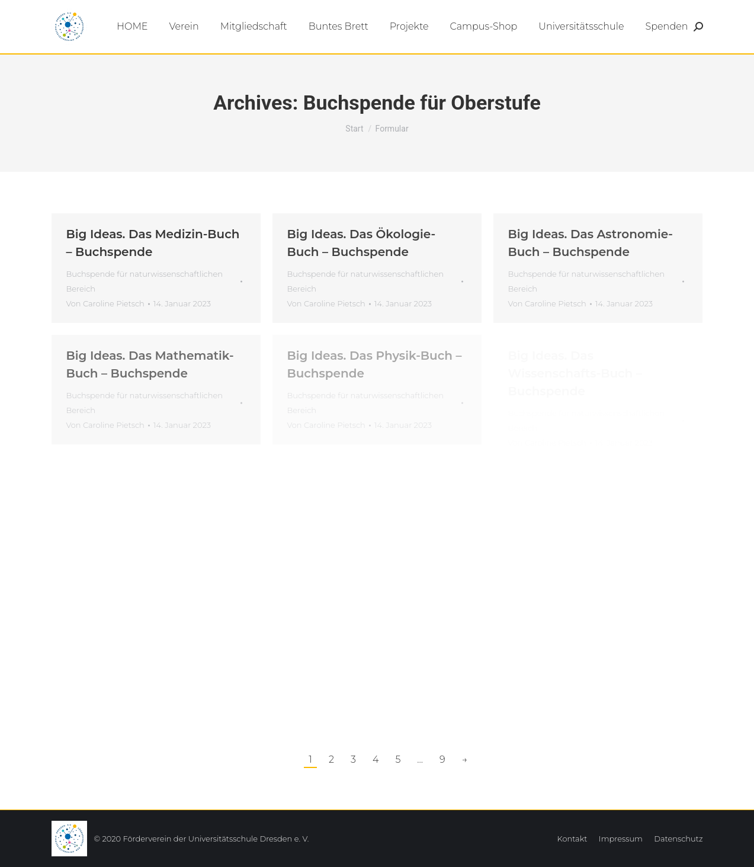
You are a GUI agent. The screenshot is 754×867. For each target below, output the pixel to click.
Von (105, 303)
